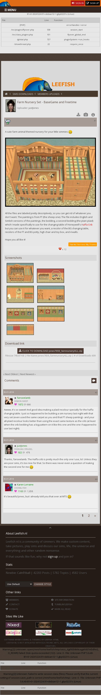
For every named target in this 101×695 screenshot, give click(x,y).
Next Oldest (11, 374)
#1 (95, 120)
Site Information (62, 599)
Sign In (78, 3)
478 (28, 452)
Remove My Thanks (86, 244)
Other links (13, 592)
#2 (96, 392)
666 (29, 404)
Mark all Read (61, 609)
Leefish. (49, 639)
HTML (56, 639)
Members (12, 599)
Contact (13, 604)
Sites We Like (14, 616)
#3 (96, 440)
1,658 (30, 491)
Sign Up (92, 3)
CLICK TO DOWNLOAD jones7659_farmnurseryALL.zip (52, 351)
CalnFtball (23, 573)
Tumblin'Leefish (61, 604)
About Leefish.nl (16, 533)
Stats (9, 565)
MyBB (18, 639)
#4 (96, 479)
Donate (12, 609)
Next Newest (27, 374)
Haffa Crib (86, 224)
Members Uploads (49, 94)
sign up (53, 556)
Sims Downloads (23, 94)
